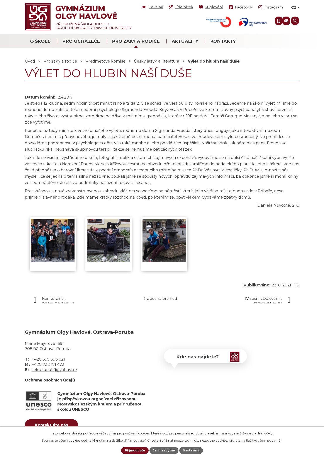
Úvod (30, 61)
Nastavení (191, 450)
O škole (40, 41)
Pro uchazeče (81, 41)
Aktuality (185, 41)
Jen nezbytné (164, 450)
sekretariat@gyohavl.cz (54, 369)
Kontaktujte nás (52, 425)
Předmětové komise (106, 61)
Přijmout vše (134, 450)
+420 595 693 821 (48, 359)
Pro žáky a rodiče (136, 41)
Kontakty (223, 41)
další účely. (265, 433)
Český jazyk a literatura (156, 61)
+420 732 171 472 (48, 364)
